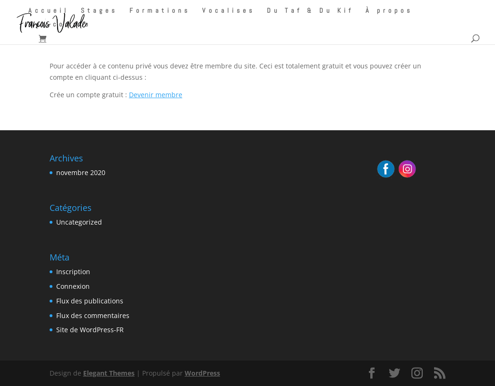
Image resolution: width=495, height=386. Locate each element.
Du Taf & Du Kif (310, 11)
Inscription (73, 271)
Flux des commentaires (92, 315)
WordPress (202, 373)
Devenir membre (155, 94)
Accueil (48, 11)
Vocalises (228, 11)
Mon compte (59, 24)
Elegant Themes (109, 373)
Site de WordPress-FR (90, 329)
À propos (389, 11)
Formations (159, 11)
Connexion (73, 286)
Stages (99, 11)
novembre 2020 (80, 172)
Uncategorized (79, 222)
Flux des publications (89, 300)
